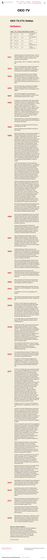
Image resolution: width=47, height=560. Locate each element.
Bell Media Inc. (16, 26)
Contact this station (14, 539)
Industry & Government (36, 1)
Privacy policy (4, 548)
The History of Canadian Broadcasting (12, 557)
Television (22, 1)
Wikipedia (17, 535)
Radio (17, 1)
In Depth (20, 3)
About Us (29, 3)
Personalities (27, 1)
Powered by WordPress (25, 557)
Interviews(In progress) (37, 3)
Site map (9, 548)
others (23, 535)
